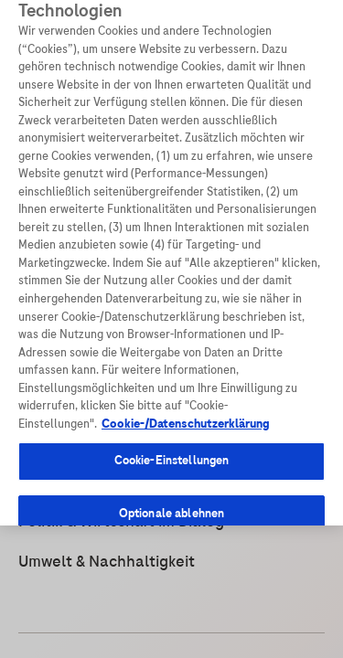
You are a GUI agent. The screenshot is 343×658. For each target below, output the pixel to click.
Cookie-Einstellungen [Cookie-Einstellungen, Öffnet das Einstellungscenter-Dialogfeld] (172, 441)
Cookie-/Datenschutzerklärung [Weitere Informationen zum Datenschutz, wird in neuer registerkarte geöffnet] (186, 405)
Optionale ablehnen (171, 494)
